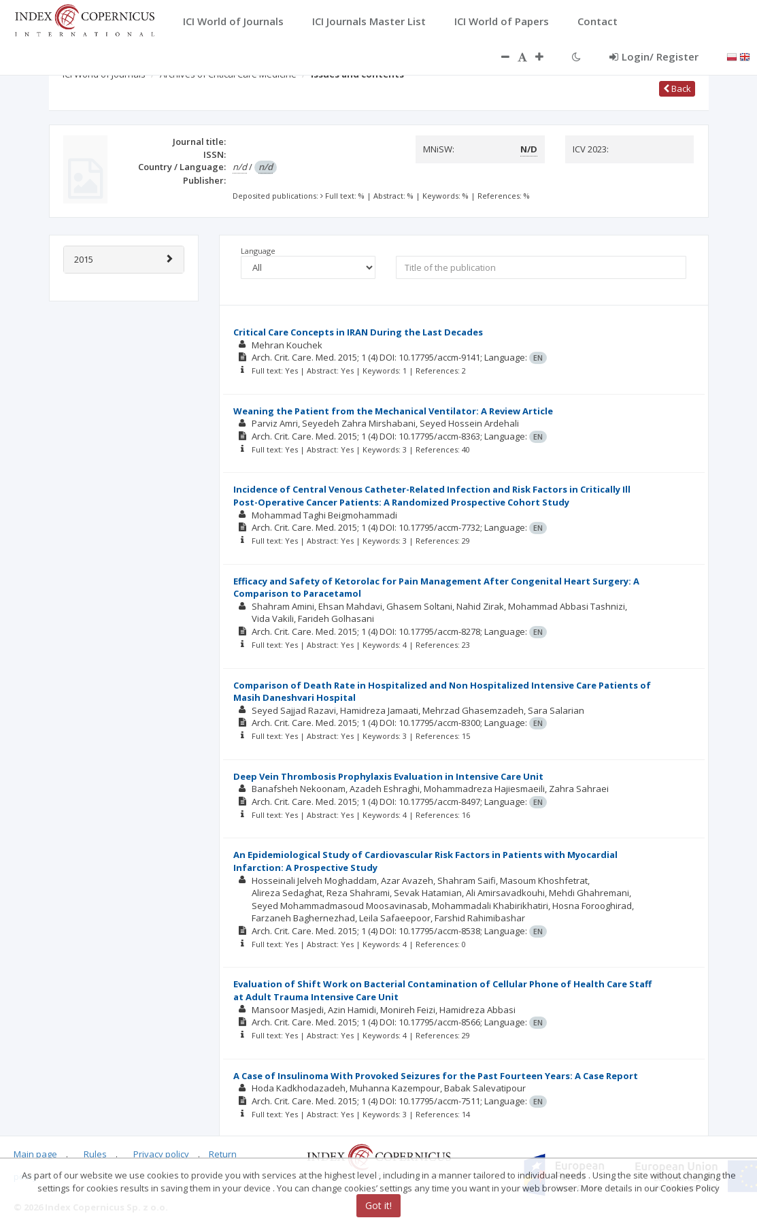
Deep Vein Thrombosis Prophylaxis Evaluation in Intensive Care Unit (388, 776)
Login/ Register (654, 56)
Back (677, 88)
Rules (95, 1154)
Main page (35, 1154)
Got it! (378, 1205)
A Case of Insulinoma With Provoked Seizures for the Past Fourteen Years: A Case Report (435, 1076)
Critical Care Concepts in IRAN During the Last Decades (358, 332)
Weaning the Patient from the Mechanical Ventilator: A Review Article (393, 411)
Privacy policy (161, 1154)
